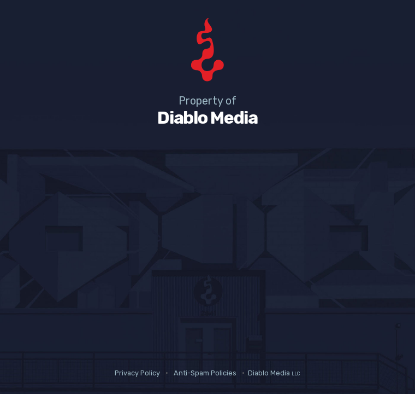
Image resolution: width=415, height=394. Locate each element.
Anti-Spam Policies (205, 373)
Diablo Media (274, 373)
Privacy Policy (137, 373)
